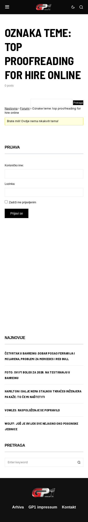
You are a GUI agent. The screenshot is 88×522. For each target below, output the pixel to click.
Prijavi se (16, 213)
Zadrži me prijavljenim (22, 202)
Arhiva (18, 507)
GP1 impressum (42, 507)
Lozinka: (10, 184)
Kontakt (69, 507)
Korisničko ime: (14, 165)
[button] (7, 7)
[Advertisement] (44, 273)
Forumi (25, 108)
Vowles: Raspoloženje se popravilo (32, 410)
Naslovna (11, 108)
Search (79, 462)
